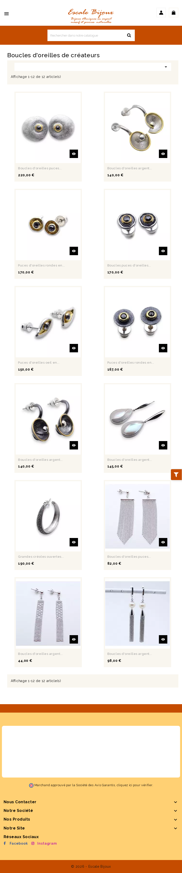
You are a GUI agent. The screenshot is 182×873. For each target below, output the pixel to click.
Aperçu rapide (74, 154)
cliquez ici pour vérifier (134, 785)
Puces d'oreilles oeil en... (38, 362)
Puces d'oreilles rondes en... (41, 265)
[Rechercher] (91, 35)
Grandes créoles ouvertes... (41, 556)
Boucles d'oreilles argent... (129, 168)
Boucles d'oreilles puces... (40, 168)
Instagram (47, 843)
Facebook (19, 843)
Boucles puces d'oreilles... (129, 265)
